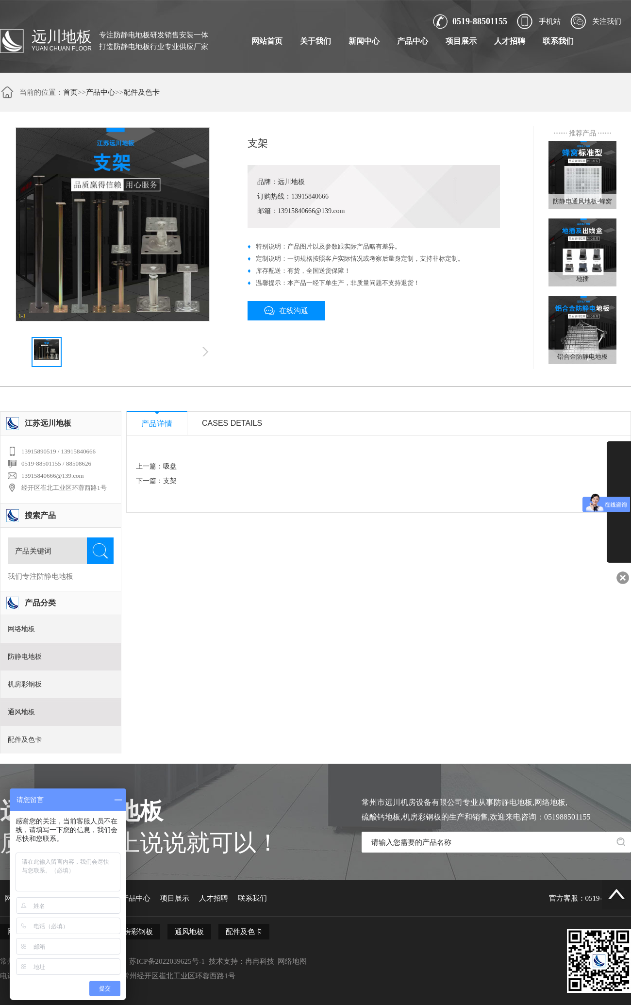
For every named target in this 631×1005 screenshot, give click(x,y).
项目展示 (461, 41)
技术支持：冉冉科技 (241, 961)
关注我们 (606, 21)
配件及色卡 (141, 92)
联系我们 (558, 41)
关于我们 (315, 41)
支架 (170, 481)
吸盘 (170, 466)
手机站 (550, 21)
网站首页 (266, 41)
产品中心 (412, 41)
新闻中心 (364, 41)
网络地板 (21, 629)
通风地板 (21, 712)
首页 (70, 92)
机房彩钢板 (25, 684)
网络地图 (292, 961)
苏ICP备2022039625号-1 (167, 961)
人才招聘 (509, 41)
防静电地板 (25, 656)
